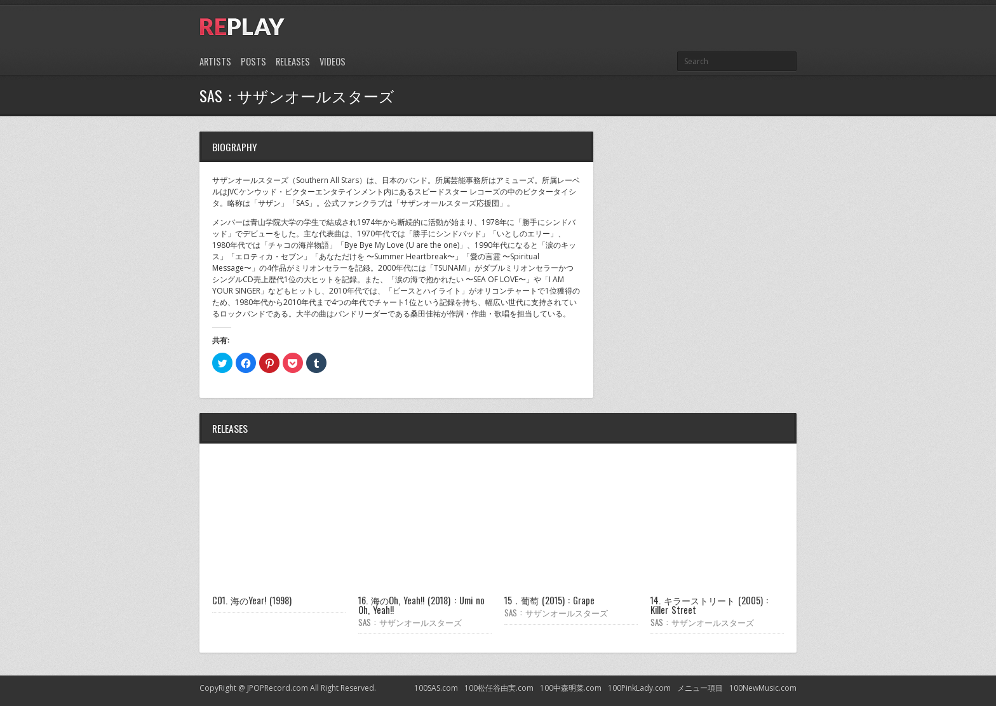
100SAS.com (436, 687)
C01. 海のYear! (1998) (252, 600)
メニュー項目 (700, 687)
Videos (333, 61)
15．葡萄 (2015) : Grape (549, 600)
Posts (253, 61)
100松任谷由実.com (499, 687)
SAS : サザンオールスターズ (410, 622)
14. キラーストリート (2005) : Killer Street (709, 605)
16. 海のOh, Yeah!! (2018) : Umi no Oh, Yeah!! (421, 605)
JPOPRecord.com (277, 687)
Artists (215, 61)
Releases (293, 61)
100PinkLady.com (639, 687)
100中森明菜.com (571, 687)
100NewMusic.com (763, 687)
